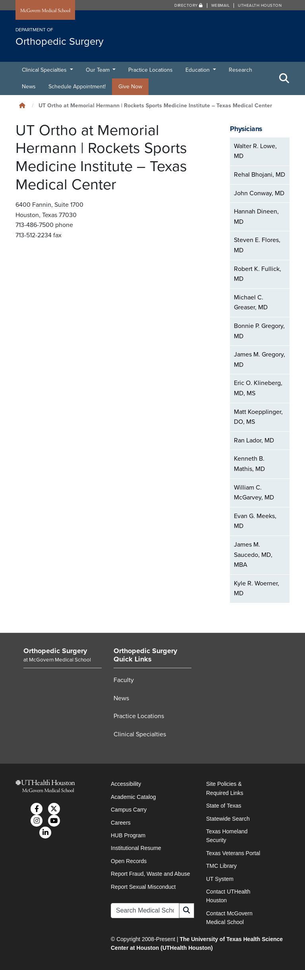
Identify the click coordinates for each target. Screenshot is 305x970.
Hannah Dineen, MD (256, 217)
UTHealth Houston (260, 5)
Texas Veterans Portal (233, 853)
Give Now (130, 86)
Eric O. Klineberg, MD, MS (258, 388)
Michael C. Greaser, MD (251, 302)
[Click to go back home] (22, 105)
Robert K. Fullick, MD (257, 274)
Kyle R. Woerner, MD (256, 588)
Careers (121, 822)
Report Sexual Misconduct (143, 887)
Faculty (124, 680)
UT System (220, 879)
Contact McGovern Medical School (229, 917)
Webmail (220, 5)
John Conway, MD (259, 193)
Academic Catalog (133, 797)
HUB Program (128, 835)
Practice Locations (150, 70)
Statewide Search (228, 819)
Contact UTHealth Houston (228, 895)
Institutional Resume (136, 848)
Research (240, 70)
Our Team (98, 70)
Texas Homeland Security (226, 835)
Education (198, 70)
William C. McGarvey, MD (254, 493)
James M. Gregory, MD (259, 360)
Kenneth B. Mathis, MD (249, 464)
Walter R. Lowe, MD (255, 151)
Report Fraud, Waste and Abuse (150, 874)
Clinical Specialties (45, 70)
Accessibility (126, 784)
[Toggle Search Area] (284, 78)
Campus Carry (129, 809)
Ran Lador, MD (254, 440)
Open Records (129, 861)
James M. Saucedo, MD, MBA (253, 555)
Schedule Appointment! (77, 86)
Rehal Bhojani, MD (259, 175)
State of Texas (223, 805)
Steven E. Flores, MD (257, 245)
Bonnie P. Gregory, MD (259, 331)
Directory (188, 5)
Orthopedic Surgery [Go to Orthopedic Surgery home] (55, 650)
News (29, 86)
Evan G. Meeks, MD (255, 521)
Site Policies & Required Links (224, 788)
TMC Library (221, 866)
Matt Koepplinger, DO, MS (258, 417)
